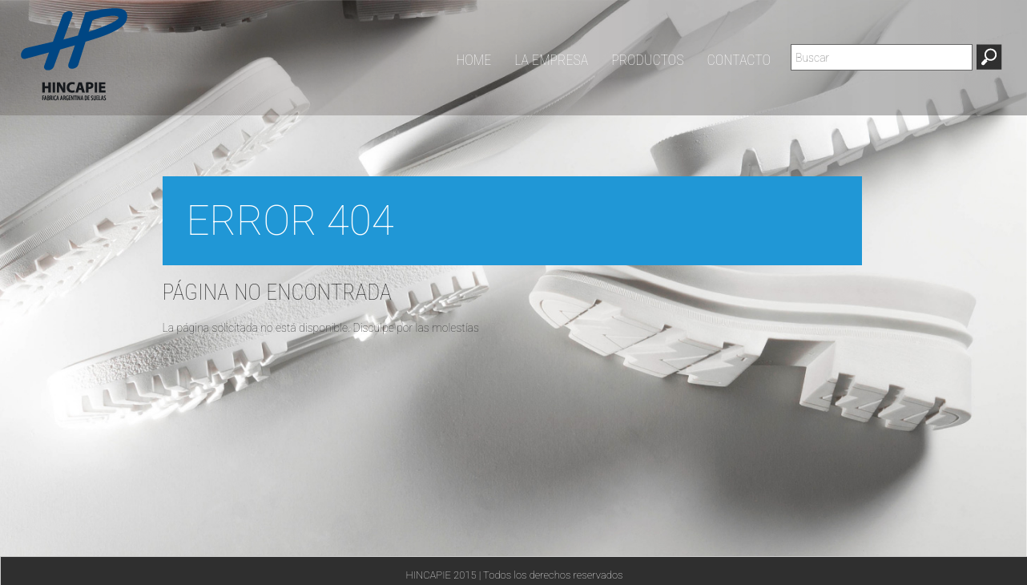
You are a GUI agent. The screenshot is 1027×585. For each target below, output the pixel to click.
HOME (473, 60)
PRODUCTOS (647, 60)
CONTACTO (739, 60)
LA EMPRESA (551, 60)
